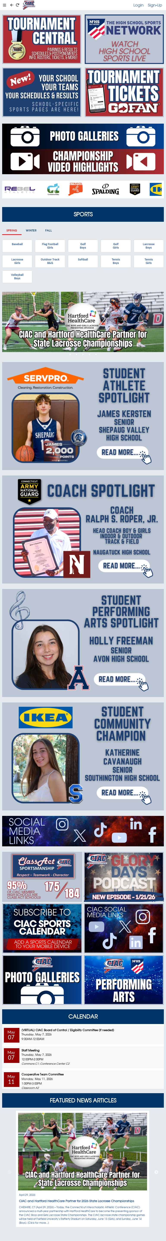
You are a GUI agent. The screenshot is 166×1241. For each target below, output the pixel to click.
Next (156, 1172)
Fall (48, 230)
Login (138, 5)
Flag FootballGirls (50, 245)
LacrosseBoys (149, 245)
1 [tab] (70, 354)
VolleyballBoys (17, 276)
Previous (10, 1172)
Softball (83, 259)
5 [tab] (96, 354)
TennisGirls (149, 261)
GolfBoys (83, 245)
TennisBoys (116, 261)
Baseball (17, 244)
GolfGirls (116, 245)
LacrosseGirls (17, 261)
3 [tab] (83, 354)
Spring (11, 230)
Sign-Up (155, 5)
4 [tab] (89, 354)
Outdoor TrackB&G (50, 261)
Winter (31, 230)
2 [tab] (76, 354)
